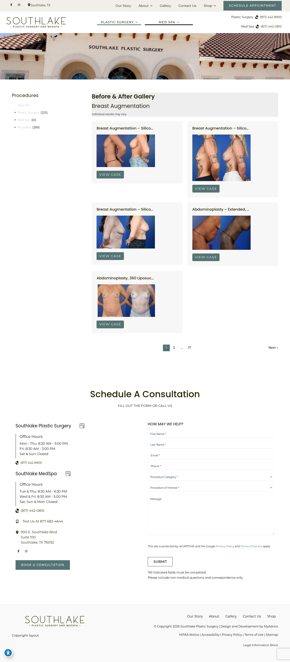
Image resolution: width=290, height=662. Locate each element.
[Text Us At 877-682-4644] (39, 521)
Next (273, 349)
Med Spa (23, 120)
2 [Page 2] (174, 349)
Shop (209, 5)
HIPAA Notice (189, 634)
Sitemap (272, 634)
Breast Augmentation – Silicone (126, 129)
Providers (24, 128)
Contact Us (187, 6)
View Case (111, 175)
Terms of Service (253, 546)
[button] (152, 5)
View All (23, 106)
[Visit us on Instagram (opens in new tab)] (19, 5)
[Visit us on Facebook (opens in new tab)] (11, 5)
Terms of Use (253, 634)
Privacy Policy (226, 546)
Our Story (125, 6)
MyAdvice (271, 626)
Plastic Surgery (28, 113)
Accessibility (210, 634)
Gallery (166, 6)
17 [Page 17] (189, 349)
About (146, 5)
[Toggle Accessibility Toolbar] (8, 653)
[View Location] (29, 5)
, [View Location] (40, 5)
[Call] (268, 17)
